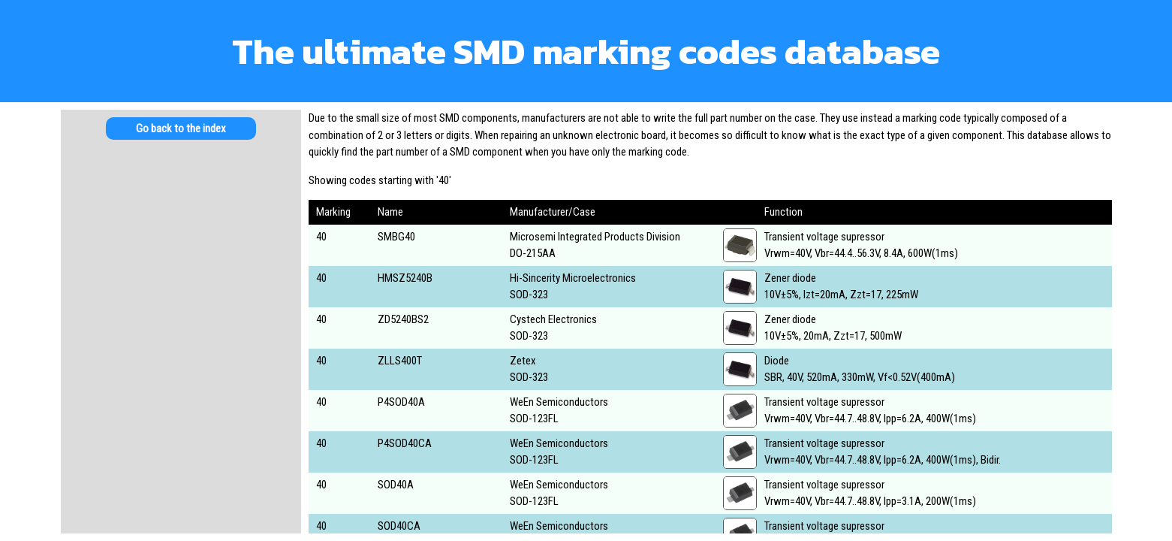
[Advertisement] (181, 270)
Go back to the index (181, 128)
